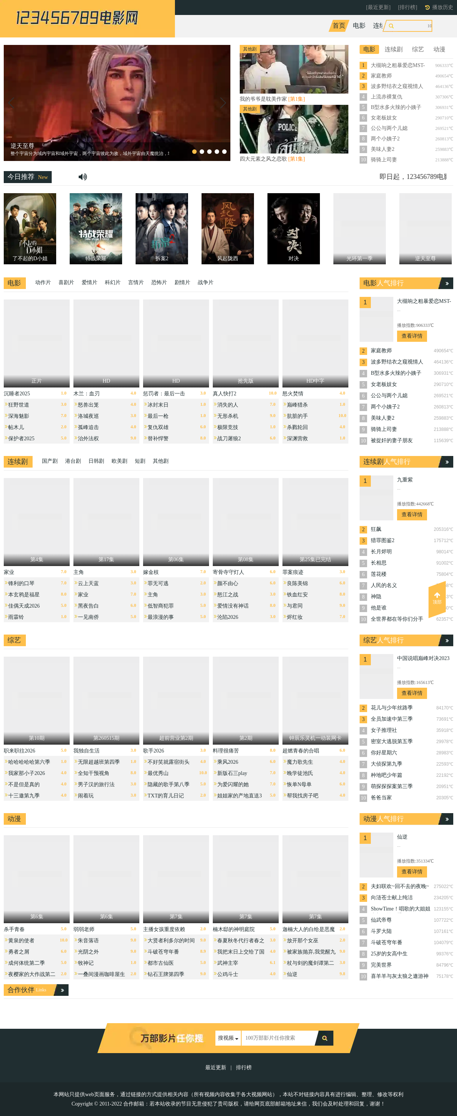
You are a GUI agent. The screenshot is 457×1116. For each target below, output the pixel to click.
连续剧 (382, 25)
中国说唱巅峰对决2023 (423, 658)
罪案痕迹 (292, 572)
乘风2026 (227, 762)
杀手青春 (14, 929)
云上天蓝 (88, 583)
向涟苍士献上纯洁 (392, 897)
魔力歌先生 (300, 762)
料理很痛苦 (226, 751)
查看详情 (412, 336)
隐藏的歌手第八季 (169, 784)
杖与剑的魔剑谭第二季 (310, 965)
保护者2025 (21, 438)
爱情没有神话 (233, 606)
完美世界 (381, 965)
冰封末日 (158, 405)
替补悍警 (158, 438)
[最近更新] (378, 7)
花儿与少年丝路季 (392, 708)
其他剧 (161, 461)
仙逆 (292, 974)
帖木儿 (16, 427)
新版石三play (232, 773)
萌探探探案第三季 (392, 786)
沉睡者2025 (17, 393)
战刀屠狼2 (229, 438)
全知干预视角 (93, 773)
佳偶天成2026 (24, 606)
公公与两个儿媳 (389, 128)
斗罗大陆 (381, 931)
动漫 (426, 25)
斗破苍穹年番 (163, 952)
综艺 (406, 25)
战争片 (206, 282)
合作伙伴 (20, 990)
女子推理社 (384, 730)
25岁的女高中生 (389, 954)
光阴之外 (88, 952)
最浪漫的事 (161, 617)
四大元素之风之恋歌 (272, 159)
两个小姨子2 (385, 139)
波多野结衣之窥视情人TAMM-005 (397, 86)
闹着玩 (86, 796)
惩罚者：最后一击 (164, 393)
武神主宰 (227, 963)
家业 (9, 572)
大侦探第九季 (386, 764)
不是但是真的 (24, 784)
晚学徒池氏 (300, 773)
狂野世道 (18, 405)
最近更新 (215, 1067)
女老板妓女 (384, 118)
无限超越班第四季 (99, 762)
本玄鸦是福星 (24, 594)
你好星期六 (384, 752)
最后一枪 (158, 416)
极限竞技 (227, 427)
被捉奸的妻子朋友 (392, 440)
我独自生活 (86, 751)
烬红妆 (295, 617)
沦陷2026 (227, 617)
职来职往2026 (19, 751)
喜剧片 (66, 282)
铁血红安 (297, 594)
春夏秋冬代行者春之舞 (240, 942)
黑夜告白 (88, 606)
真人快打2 (224, 393)
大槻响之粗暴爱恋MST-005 (398, 66)
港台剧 (73, 461)
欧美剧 (119, 461)
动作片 (43, 282)
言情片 (136, 282)
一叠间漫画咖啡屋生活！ (101, 976)
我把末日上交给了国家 (240, 953)
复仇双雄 (158, 427)
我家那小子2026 (26, 773)
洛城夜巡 (88, 416)
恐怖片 (159, 282)
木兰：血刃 (86, 393)
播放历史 (442, 7)
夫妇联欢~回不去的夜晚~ (400, 886)
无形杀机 (227, 416)
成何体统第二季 (26, 963)
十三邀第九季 (24, 796)
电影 (359, 25)
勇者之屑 (18, 952)
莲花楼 (379, 574)
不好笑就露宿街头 (169, 762)
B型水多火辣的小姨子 (396, 107)
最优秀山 (158, 773)
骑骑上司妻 (384, 159)
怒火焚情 (292, 393)
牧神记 (86, 963)
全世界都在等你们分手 (397, 619)
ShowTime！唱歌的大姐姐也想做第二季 (400, 909)
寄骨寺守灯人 (228, 572)
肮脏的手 (297, 416)
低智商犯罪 (161, 606)
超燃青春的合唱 (300, 751)
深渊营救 (297, 438)
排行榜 (244, 1067)
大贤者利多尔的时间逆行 (171, 942)
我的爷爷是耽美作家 (272, 99)
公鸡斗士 (227, 974)
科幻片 (113, 282)
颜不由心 (227, 583)
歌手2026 (153, 751)
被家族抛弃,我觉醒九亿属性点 (311, 953)
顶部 (437, 598)
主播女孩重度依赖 (164, 929)
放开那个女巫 (302, 940)
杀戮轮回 (297, 427)
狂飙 (376, 529)
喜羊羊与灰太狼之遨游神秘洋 (400, 976)
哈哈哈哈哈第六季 (29, 762)
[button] (10, 103)
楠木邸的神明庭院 (234, 929)
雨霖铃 (16, 617)
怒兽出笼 (88, 405)
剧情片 (182, 282)
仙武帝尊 (381, 920)
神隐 (376, 596)
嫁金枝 (151, 572)
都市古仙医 (161, 963)
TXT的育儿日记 (166, 796)
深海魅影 (18, 416)
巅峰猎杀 (297, 405)
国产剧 (50, 461)
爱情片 (89, 282)
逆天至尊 (22, 146)
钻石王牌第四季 (166, 974)
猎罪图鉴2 (382, 540)
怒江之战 (227, 594)
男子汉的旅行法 (96, 784)
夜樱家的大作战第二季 (31, 976)
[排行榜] (407, 7)
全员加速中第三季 (392, 719)
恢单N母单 (299, 784)
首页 (339, 25)
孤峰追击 (88, 427)
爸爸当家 (381, 797)
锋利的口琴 (21, 583)
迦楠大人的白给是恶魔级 (308, 931)
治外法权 (88, 438)
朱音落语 (88, 940)
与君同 (295, 606)
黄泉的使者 (21, 940)
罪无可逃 (158, 583)
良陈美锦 (297, 583)
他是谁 (379, 608)
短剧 (140, 461)
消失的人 (227, 405)
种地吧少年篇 (386, 775)
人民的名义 (384, 585)
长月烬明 (381, 551)
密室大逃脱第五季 (392, 741)
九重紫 (405, 480)
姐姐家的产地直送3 (239, 796)
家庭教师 (381, 76)
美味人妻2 (382, 149)
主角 (78, 572)
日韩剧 (96, 461)
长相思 (379, 563)
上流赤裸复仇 (386, 97)
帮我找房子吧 (302, 796)
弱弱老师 (83, 929)
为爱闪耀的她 (233, 784)
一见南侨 (88, 617)
